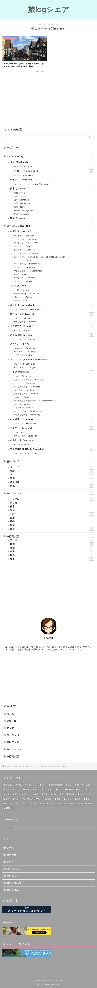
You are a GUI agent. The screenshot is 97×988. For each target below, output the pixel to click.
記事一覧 (11, 721)
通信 (52, 529)
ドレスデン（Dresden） (25, 383)
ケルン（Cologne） (23, 376)
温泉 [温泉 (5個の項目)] (78, 799)
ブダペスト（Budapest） (25, 424)
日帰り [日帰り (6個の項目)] (68, 799)
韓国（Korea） (52, 218)
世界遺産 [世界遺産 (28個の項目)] (9, 785)
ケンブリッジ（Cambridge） (27, 253)
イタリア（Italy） (52, 285)
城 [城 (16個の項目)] (78, 785)
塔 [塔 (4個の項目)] (43, 803)
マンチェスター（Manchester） (28, 271)
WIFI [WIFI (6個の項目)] (40, 799)
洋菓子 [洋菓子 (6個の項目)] (17, 799)
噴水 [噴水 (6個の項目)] (58, 799)
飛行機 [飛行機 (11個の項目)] (70, 789)
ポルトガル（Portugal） (52, 440)
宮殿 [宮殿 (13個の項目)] (27, 789)
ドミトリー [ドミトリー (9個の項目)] (82, 789)
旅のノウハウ (50, 493)
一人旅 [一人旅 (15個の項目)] (87, 785)
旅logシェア (48, 9)
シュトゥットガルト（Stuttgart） (29, 380)
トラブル (52, 499)
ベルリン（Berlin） (23, 397)
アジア (10, 728)
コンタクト (59, 980)
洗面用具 (52, 482)
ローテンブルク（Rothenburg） (28, 411)
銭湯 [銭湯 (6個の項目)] (49, 799)
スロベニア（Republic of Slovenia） (52, 359)
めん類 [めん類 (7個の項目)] (83, 794)
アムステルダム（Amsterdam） (28, 309)
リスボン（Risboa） (23, 445)
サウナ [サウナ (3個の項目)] (62, 803)
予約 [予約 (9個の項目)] (16, 794)
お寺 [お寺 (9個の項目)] (7, 794)
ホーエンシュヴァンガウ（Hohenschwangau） (35, 401)
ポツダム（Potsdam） (24, 404)
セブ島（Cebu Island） (24, 175)
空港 (52, 517)
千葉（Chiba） (20, 196)
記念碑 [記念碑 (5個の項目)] (15, 803)
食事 (52, 559)
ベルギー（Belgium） (52, 428)
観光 (52, 555)
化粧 (52, 470)
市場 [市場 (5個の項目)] (87, 799)
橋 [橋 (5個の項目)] (6, 803)
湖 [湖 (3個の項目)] (81, 803)
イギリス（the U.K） (52, 231)
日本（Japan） (52, 188)
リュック (52, 467)
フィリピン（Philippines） (52, 171)
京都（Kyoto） (20, 193)
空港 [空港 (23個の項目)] (44, 785)
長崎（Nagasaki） (22, 214)
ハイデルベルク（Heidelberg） (28, 387)
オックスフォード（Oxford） (27, 243)
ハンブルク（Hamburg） (25, 390)
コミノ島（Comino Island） (27, 453)
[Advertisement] (48, 100)
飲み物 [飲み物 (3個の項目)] (52, 803)
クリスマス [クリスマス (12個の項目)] (48, 789)
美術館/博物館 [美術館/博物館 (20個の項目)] (57, 785)
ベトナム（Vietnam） (52, 179)
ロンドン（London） (23, 281)
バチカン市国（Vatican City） (27, 294)
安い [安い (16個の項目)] (70, 785)
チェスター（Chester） (24, 260)
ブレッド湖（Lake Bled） (25, 364)
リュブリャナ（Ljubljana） (26, 367)
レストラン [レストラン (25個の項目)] (31, 785)
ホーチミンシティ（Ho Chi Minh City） (32, 184)
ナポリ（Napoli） (22, 290)
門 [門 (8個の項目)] (63, 794)
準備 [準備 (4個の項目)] (34, 803)
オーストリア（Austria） (52, 313)
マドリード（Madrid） (24, 355)
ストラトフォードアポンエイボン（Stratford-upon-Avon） (40, 257)
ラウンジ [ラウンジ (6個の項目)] (29, 799)
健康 (52, 506)
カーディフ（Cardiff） (24, 246)
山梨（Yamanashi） (23, 203)
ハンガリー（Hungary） (52, 419)
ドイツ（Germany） (52, 371)
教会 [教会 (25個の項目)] (20, 785)
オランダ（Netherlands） (52, 305)
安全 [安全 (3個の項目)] (73, 803)
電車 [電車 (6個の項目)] (7, 799)
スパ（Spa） (20, 432)
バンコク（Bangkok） (24, 166)
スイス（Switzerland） (52, 335)
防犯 (52, 486)
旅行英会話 (50, 536)
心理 (52, 514)
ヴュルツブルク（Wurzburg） (27, 415)
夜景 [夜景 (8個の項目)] (45, 794)
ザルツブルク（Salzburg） (26, 322)
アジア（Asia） (50, 156)
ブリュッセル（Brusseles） (26, 436)
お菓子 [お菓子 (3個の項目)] (90, 803)
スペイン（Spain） (52, 343)
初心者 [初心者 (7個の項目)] (72, 794)
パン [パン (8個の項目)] (54, 794)
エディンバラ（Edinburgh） (27, 239)
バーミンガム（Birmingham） (27, 264)
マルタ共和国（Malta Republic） (52, 449)
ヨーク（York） (21, 274)
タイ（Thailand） (52, 162)
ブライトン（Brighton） (25, 267)
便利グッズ (50, 461)
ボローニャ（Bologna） (25, 297)
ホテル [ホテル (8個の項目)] (26, 794)
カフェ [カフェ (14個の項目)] (17, 789)
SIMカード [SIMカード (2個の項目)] (10, 808)
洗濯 (52, 478)
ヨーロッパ (13, 735)
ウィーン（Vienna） (23, 318)
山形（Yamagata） (22, 200)
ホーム (10, 714)
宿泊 (52, 510)
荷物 (52, 521)
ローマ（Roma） (21, 301)
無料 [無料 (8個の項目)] (36, 794)
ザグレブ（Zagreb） (23, 330)
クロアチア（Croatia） (52, 326)
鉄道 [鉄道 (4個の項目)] (25, 803)
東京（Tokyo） (20, 207)
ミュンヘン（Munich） (24, 408)
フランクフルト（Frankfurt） (27, 394)
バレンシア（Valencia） (25, 352)
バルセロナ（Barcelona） (26, 348)
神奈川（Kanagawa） (24, 210)
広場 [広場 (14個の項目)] (7, 789)
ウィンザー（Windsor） (25, 236)
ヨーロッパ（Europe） (50, 225)
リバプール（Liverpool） (25, 278)
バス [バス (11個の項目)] (60, 789)
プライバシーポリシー (41, 980)
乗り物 (52, 502)
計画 (52, 525)
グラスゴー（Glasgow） (25, 250)
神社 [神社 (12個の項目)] (36, 789)
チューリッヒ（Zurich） (25, 339)
